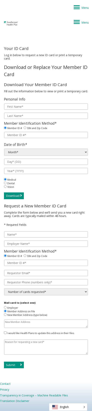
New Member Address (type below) (27, 315)
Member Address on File (21, 311)
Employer (12, 307)
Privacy (4, 389)
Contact (5, 384)
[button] (68, 407)
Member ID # (14, 128)
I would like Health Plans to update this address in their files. (41, 333)
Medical (11, 179)
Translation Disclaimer (14, 401)
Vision (10, 187)
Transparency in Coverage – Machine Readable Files (34, 395)
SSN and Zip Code (37, 128)
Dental (11, 183)
